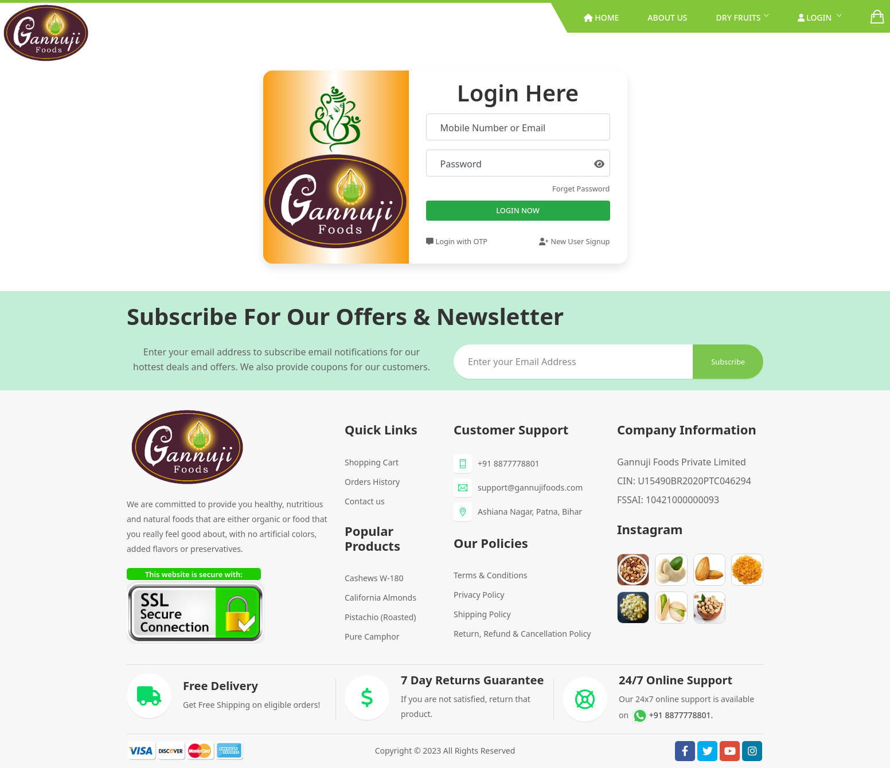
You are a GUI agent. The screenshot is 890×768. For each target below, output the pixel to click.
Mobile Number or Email (493, 128)
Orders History (372, 481)
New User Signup (574, 241)
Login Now (518, 210)
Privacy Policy (479, 594)
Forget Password (581, 188)
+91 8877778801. (672, 715)
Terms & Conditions (491, 575)
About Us (667, 17)
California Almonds (380, 597)
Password (461, 164)
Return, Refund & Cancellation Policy (522, 633)
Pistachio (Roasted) (380, 617)
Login (816, 17)
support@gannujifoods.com (530, 487)
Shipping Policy (482, 614)
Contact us (365, 501)
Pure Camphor (372, 636)
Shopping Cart (372, 462)
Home (601, 17)
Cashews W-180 (374, 578)
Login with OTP (457, 241)
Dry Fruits (738, 17)
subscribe (728, 361)
